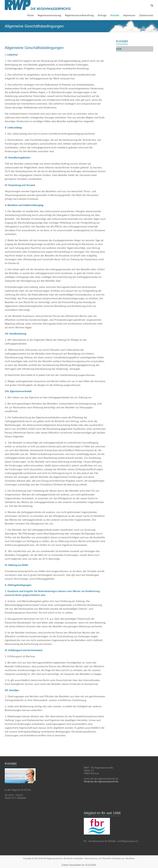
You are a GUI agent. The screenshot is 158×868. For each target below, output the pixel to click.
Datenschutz (146, 15)
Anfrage (102, 15)
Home (30, 15)
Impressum (129, 15)
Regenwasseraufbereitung (79, 15)
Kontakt (114, 15)
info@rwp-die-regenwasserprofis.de (101, 781)
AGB (118, 48)
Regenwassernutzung (49, 15)
